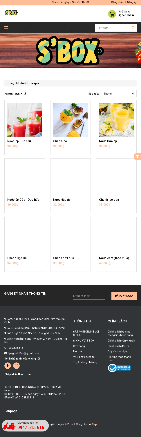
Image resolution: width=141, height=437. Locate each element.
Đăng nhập (117, 2)
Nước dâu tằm (62, 199)
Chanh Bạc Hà (17, 258)
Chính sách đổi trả (118, 346)
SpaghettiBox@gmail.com (23, 353)
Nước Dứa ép (108, 141)
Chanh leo (60, 141)
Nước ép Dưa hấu (19, 141)
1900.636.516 (15, 347)
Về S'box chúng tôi (84, 356)
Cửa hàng (79, 346)
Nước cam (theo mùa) (114, 258)
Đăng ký (132, 2)
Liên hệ (77, 351)
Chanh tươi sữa (63, 258)
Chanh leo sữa (109, 199)
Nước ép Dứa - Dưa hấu (23, 199)
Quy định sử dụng (118, 351)
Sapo (95, 424)
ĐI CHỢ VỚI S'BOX (83, 340)
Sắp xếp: (93, 93)
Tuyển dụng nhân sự (85, 362)
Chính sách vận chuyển (121, 340)
